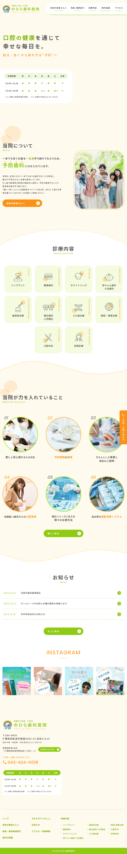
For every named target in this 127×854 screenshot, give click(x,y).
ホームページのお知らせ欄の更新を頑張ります (44, 603)
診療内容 (65, 818)
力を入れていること (41, 818)
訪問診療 (115, 833)
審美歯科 (67, 829)
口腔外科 (115, 829)
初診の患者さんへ (15, 203)
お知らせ (36, 824)
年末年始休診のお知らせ (33, 614)
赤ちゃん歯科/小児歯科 (73, 838)
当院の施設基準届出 (31, 592)
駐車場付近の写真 (47, 749)
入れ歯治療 (94, 833)
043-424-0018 (23, 762)
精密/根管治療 (117, 825)
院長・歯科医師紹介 (11, 831)
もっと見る (53, 631)
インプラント (69, 825)
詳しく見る (53, 533)
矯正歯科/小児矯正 (97, 829)
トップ (5, 818)
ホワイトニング (70, 833)
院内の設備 (7, 837)
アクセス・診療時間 (41, 831)
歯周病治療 (94, 825)
